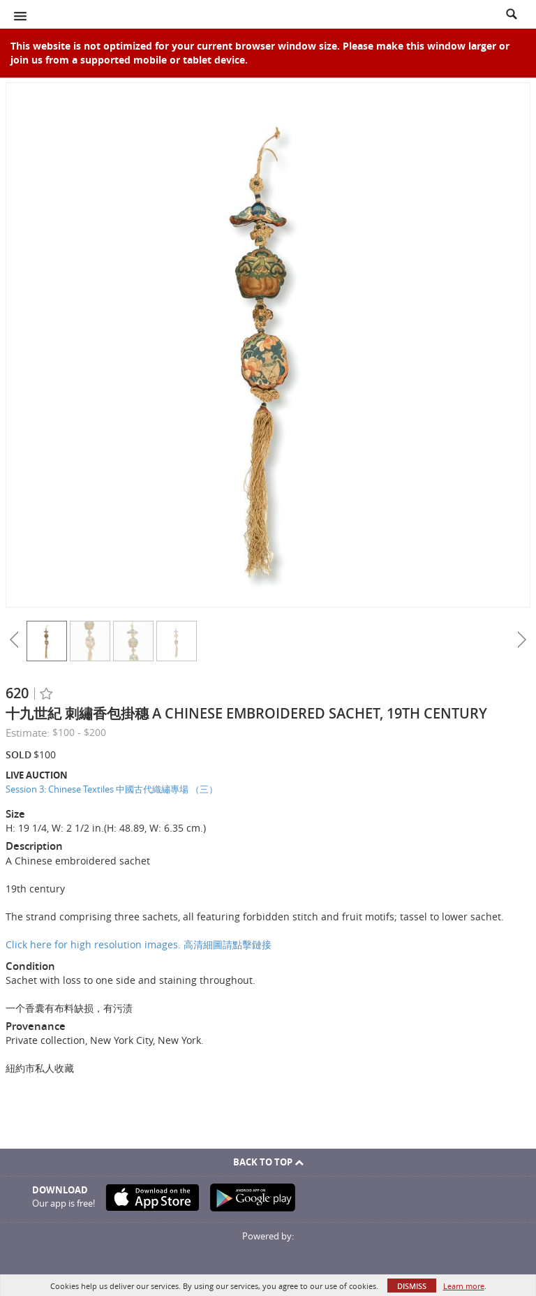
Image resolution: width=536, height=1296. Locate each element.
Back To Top (268, 1162)
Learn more (463, 1286)
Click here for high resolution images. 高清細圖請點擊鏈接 (138, 944)
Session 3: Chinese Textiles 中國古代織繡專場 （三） (112, 789)
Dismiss (411, 1286)
